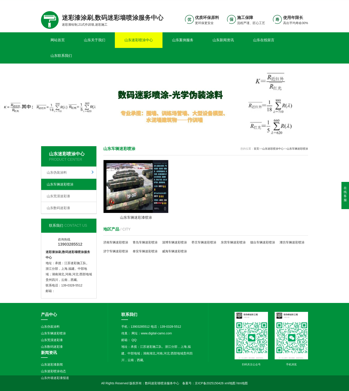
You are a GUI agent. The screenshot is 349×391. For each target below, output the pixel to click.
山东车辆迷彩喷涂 (60, 184)
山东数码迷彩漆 (58, 208)
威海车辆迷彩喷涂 (174, 251)
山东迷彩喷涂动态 (53, 371)
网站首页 (58, 40)
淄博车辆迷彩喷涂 (174, 242)
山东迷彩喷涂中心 (138, 40)
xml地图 (229, 383)
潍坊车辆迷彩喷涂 (292, 242)
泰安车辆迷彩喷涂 (145, 251)
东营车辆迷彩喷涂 (233, 242)
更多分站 (302, 3)
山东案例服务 (182, 40)
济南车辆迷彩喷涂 (115, 242)
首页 (256, 148)
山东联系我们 (61, 56)
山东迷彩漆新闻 (52, 364)
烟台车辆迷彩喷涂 (262, 242)
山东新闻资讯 (223, 40)
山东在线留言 (263, 40)
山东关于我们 (94, 40)
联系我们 (280, 3)
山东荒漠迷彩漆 (58, 196)
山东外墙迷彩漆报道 (55, 378)
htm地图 (242, 383)
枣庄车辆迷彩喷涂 (203, 242)
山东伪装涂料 (57, 172)
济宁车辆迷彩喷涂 (115, 251)
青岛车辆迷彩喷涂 (145, 242)
